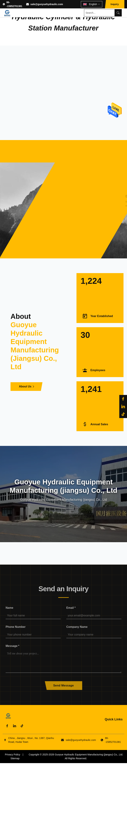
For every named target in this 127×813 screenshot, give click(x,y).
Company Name (77, 629)
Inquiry (115, 4)
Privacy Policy (12, 754)
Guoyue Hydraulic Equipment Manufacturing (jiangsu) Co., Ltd (88, 754)
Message (12, 649)
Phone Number (16, 629)
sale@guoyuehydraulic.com (46, 4)
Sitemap (15, 758)
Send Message (63, 688)
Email (71, 611)
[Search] (118, 12)
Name (9, 611)
